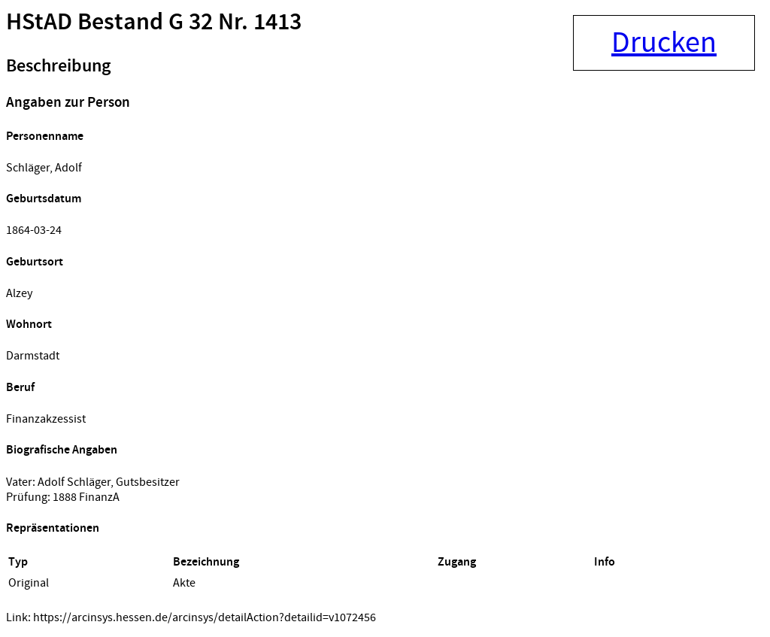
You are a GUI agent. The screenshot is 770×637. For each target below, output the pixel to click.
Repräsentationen (52, 528)
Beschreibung (58, 66)
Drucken (664, 42)
